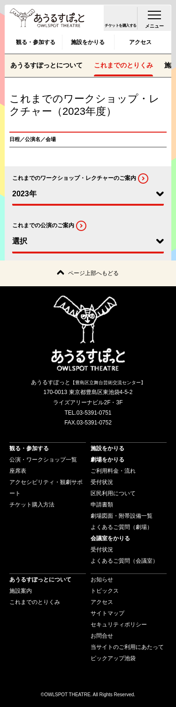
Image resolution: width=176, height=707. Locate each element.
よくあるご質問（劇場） (122, 527)
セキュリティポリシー (119, 624)
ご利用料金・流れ (113, 471)
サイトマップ (107, 613)
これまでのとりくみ (123, 65)
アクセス (140, 42)
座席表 (17, 471)
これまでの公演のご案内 (43, 226)
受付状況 (102, 482)
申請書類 (102, 504)
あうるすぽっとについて (46, 65)
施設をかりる (88, 42)
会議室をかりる (110, 538)
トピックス (105, 591)
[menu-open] (154, 18)
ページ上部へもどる (93, 273)
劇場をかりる (107, 459)
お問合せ (102, 636)
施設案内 (20, 591)
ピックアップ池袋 (113, 658)
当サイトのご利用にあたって (127, 647)
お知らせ (102, 579)
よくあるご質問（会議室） (124, 561)
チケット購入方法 (31, 504)
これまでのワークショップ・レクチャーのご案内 (74, 178)
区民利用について (113, 493)
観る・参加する (35, 42)
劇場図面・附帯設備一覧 (122, 516)
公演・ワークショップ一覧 (43, 459)
